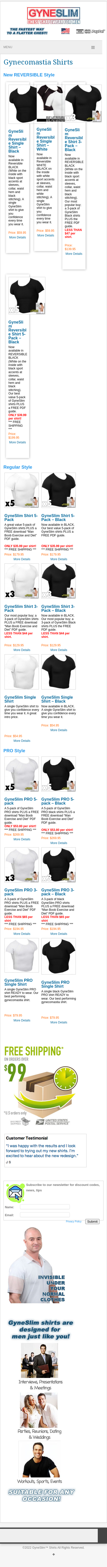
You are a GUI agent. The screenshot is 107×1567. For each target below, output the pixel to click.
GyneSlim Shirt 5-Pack (21, 518)
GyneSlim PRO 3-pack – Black (57, 892)
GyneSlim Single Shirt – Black (57, 699)
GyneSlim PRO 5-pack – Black (57, 801)
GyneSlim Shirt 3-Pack (21, 608)
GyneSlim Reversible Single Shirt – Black (17, 141)
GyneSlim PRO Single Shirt (18, 982)
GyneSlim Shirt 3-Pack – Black (58, 608)
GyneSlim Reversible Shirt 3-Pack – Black (74, 140)
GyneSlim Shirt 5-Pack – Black (58, 518)
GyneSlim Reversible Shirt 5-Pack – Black (17, 332)
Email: (9, 1215)
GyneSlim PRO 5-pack (20, 801)
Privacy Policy (73, 1221)
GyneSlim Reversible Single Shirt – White (46, 139)
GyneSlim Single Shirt (20, 699)
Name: (9, 1207)
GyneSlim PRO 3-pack (20, 892)
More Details (17, 237)
